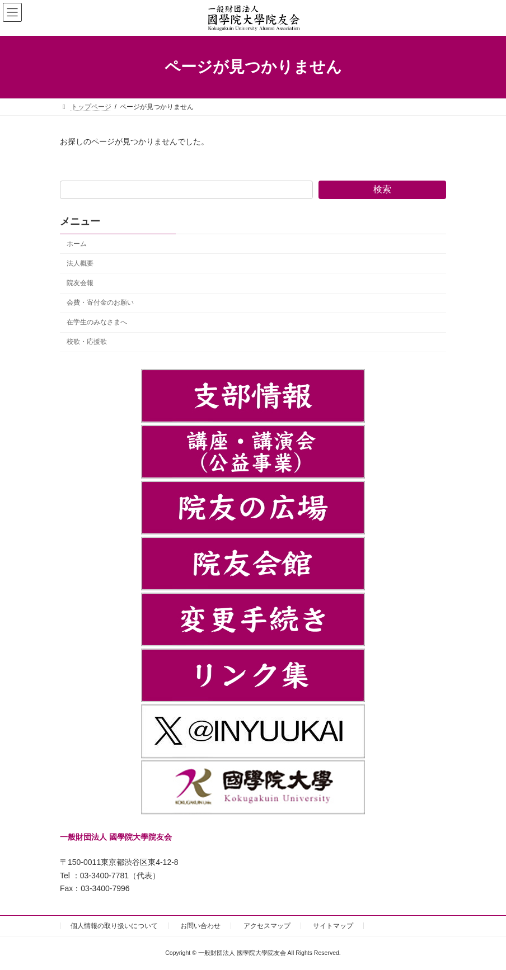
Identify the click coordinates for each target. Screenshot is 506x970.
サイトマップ (333, 926)
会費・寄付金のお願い (100, 302)
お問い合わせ (200, 926)
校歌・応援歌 (87, 342)
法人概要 (80, 263)
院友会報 (80, 283)
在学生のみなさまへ (97, 322)
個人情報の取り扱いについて (114, 926)
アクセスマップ (267, 926)
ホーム (77, 244)
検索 (382, 189)
